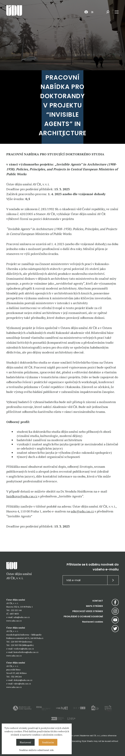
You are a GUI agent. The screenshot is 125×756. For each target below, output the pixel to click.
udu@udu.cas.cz (82, 511)
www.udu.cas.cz (14, 620)
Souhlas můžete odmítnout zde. (36, 750)
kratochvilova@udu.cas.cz (26, 652)
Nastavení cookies (92, 621)
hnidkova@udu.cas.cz (21, 496)
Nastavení (25, 742)
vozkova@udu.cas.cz (24, 648)
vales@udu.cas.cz (22, 683)
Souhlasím (48, 742)
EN (92, 11)
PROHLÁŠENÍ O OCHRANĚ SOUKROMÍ (83, 616)
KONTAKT (97, 600)
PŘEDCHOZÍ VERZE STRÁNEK (87, 611)
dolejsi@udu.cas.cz (23, 680)
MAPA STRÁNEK (94, 606)
